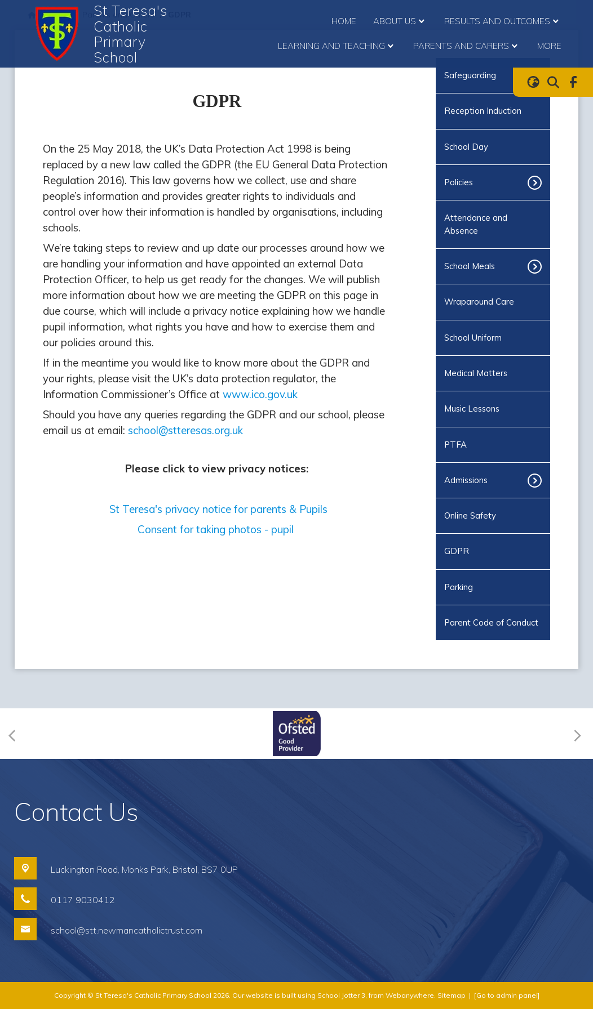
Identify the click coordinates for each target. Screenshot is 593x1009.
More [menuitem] (549, 46)
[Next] (576, 734)
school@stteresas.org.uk (185, 430)
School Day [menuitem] (466, 146)
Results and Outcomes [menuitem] (502, 21)
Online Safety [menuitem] (470, 515)
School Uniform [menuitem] (473, 337)
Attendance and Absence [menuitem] (475, 223)
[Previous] (15, 734)
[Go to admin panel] (506, 995)
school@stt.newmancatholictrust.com (126, 930)
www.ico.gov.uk (260, 394)
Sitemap (451, 995)
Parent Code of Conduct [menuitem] (491, 622)
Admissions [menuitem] (466, 480)
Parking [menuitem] (458, 587)
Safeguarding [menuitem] (470, 75)
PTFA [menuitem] (455, 444)
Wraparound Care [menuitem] (479, 301)
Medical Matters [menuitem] (475, 373)
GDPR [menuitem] (456, 551)
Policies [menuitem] (458, 182)
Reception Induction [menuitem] (482, 110)
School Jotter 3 (341, 995)
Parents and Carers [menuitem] (466, 46)
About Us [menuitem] (400, 21)
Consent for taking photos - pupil (217, 529)
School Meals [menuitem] (469, 266)
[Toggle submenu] (538, 182)
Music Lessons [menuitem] (471, 408)
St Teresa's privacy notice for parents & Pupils (218, 509)
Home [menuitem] (343, 21)
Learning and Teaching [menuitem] (337, 46)
